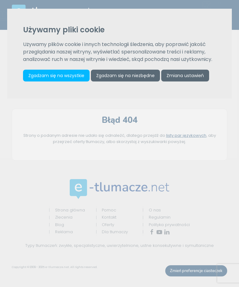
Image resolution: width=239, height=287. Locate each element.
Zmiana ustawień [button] (185, 75)
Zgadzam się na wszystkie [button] (56, 75)
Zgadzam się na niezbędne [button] (125, 75)
